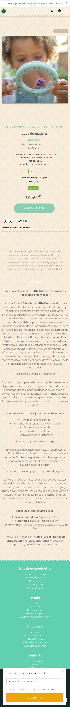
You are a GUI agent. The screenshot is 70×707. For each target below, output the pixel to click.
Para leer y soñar (35, 584)
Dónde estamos (35, 606)
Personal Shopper (35, 613)
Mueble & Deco (35, 588)
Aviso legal (35, 632)
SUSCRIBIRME (35, 697)
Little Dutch (33, 140)
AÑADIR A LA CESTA (34, 208)
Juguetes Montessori (35, 577)
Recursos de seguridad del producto (18, 227)
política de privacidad (45, 689)
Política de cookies (35, 639)
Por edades (35, 581)
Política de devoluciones (35, 642)
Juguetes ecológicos (35, 574)
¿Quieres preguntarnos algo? (35, 617)
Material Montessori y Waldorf (33, 144)
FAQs (35, 603)
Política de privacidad (35, 635)
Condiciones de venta (35, 646)
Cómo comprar (35, 610)
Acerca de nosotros (35, 661)
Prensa (35, 664)
